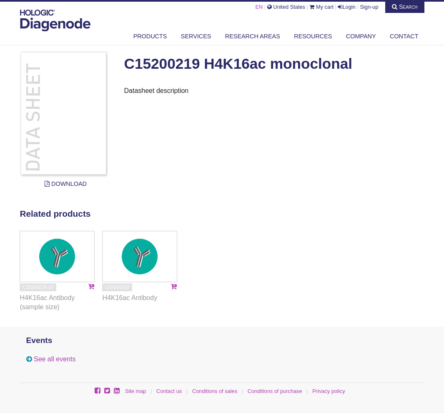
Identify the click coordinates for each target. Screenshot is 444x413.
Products (150, 36)
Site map (135, 391)
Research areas (252, 36)
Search (405, 6)
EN (259, 7)
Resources (313, 36)
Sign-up (369, 7)
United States (286, 7)
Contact (404, 36)
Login (346, 7)
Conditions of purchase (275, 391)
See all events (55, 359)
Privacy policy (328, 391)
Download (66, 183)
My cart (321, 7)
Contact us (169, 391)
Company (361, 36)
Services (196, 36)
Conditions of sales (214, 391)
